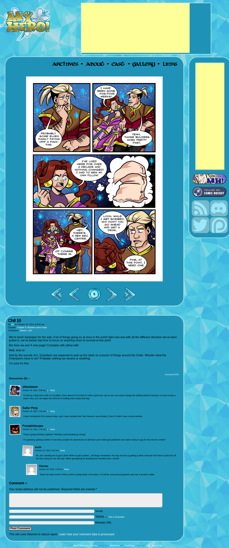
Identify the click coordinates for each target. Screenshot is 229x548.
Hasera (23, 330)
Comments (94, 297)
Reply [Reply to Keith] (62, 450)
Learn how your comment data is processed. (87, 534)
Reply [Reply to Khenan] (66, 469)
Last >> (131, 294)
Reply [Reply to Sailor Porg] (52, 411)
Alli (12, 324)
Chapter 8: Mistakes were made (32, 327)
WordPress (115, 545)
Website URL (103, 522)
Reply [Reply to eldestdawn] (52, 390)
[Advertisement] (135, 28)
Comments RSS (172, 374)
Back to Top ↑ (157, 545)
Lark (30, 330)
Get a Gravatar (116, 517)
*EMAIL (109, 516)
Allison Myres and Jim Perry (85, 545)
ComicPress (129, 545)
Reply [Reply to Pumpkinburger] (52, 429)
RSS (148, 545)
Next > (113, 294)
